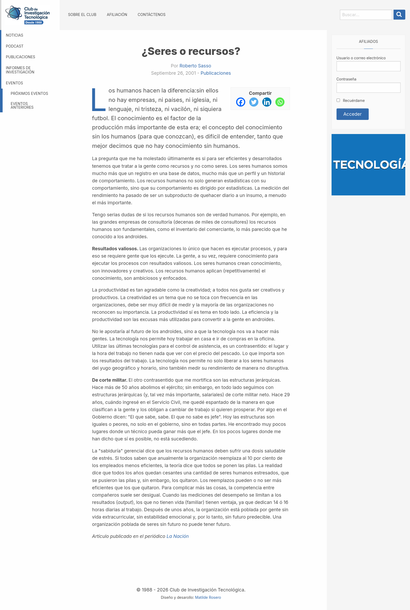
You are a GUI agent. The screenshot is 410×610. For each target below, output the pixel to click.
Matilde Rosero (208, 597)
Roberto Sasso (195, 65)
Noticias (14, 35)
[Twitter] (253, 102)
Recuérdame (351, 100)
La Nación (178, 536)
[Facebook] (240, 102)
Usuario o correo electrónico (361, 58)
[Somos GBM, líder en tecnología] (368, 164)
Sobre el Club (82, 14)
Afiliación (117, 14)
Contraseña (346, 79)
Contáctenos (151, 14)
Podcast (15, 46)
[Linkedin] (266, 102)
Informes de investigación (20, 70)
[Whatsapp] (279, 102)
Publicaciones (20, 57)
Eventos (14, 83)
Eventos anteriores (22, 105)
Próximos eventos (29, 93)
